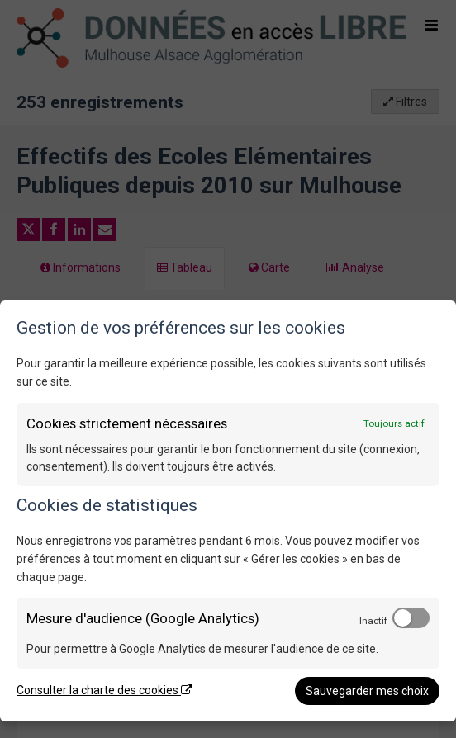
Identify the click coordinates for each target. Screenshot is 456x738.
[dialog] (228, 510)
